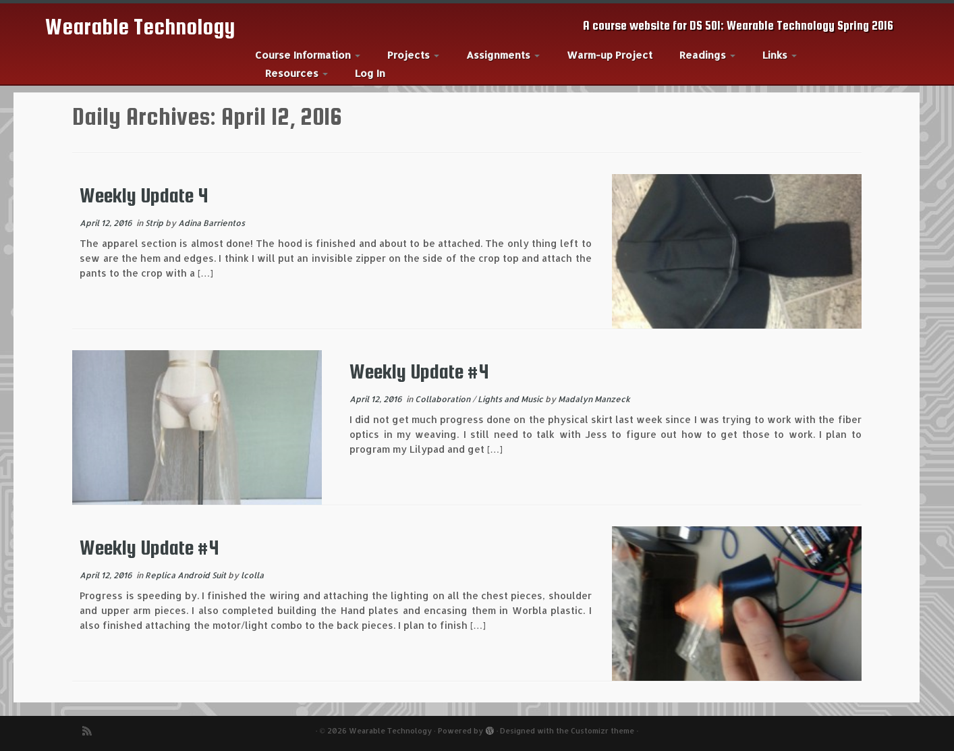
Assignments (503, 55)
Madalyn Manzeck (594, 399)
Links (779, 55)
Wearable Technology (140, 26)
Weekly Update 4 (144, 195)
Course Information (307, 55)
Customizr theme (602, 730)
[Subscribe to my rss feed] (91, 731)
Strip (155, 223)
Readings (707, 55)
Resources (296, 73)
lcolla (252, 575)
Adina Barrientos (211, 223)
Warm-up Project (609, 55)
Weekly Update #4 (419, 371)
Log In (370, 73)
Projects (413, 55)
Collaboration (443, 399)
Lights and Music (511, 399)
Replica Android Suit (186, 575)
